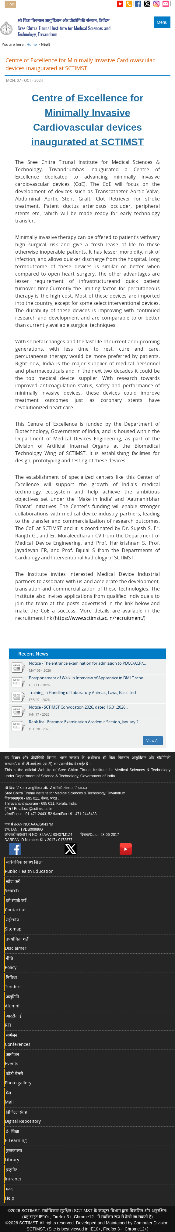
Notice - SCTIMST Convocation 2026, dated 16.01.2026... (78, 707)
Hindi (10, 4)
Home (31, 44)
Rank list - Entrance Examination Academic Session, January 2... (85, 721)
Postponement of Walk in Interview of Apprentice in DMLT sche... (87, 678)
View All (152, 740)
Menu (162, 22)
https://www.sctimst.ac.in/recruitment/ (99, 618)
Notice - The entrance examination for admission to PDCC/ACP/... (87, 663)
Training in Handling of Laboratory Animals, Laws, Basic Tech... (84, 692)
